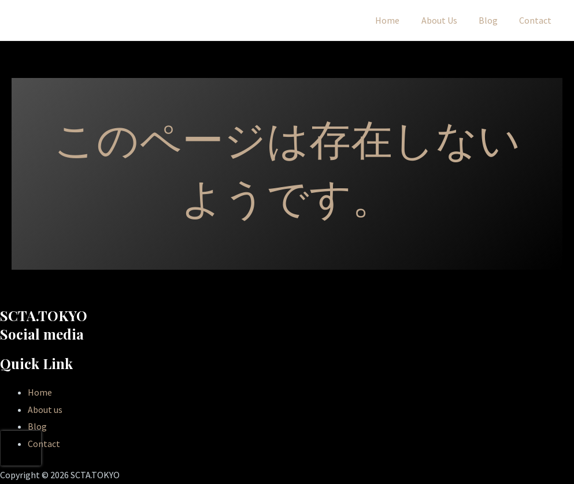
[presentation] (21, 448)
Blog (492, 20)
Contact (537, 20)
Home (398, 20)
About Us (447, 20)
